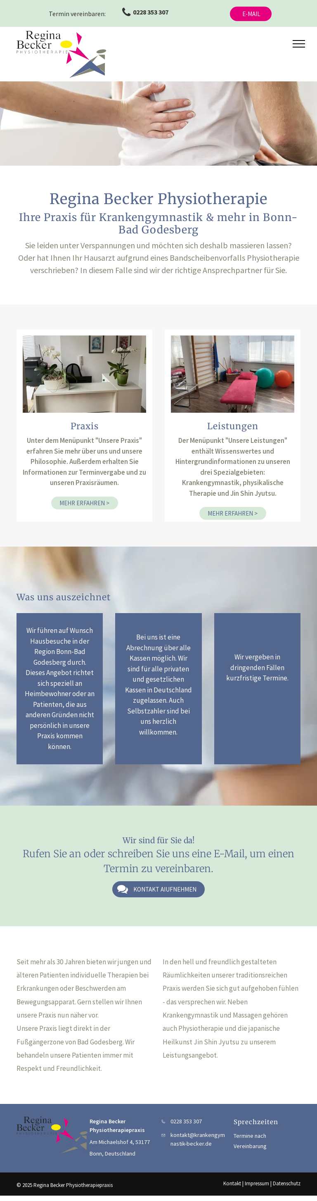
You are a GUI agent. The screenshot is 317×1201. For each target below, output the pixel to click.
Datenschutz (286, 1183)
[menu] (299, 44)
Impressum (257, 1183)
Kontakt (232, 1183)
